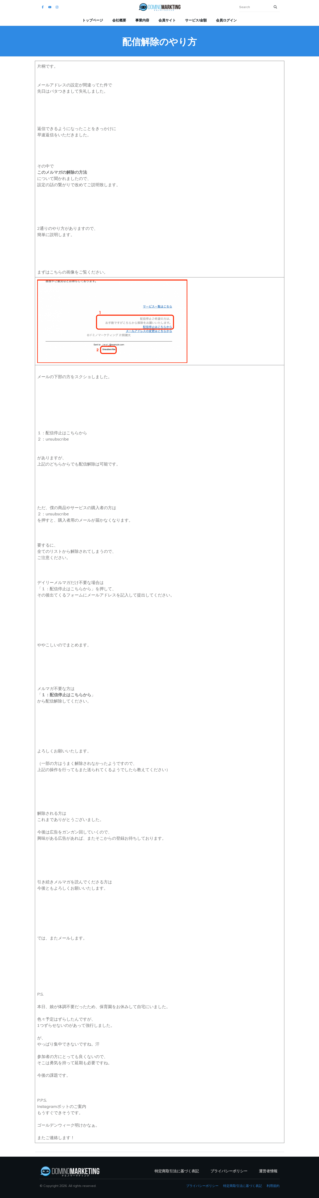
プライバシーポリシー (202, 1186)
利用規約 (273, 1186)
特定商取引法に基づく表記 (242, 1186)
